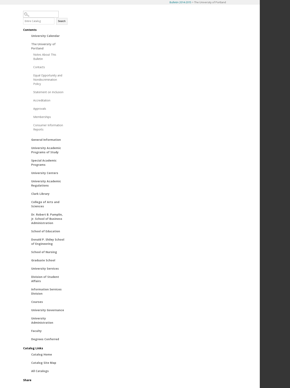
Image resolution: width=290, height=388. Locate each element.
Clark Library (40, 194)
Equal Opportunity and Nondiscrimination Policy (47, 79)
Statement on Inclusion (48, 92)
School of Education (45, 231)
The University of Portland (43, 46)
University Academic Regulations (46, 183)
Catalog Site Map (43, 363)
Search (62, 21)
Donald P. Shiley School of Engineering (47, 242)
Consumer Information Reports (48, 127)
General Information (46, 140)
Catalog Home (41, 354)
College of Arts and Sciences (45, 204)
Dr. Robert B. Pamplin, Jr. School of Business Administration (47, 219)
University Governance (47, 310)
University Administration (42, 320)
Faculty (36, 331)
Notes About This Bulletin (44, 57)
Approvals (39, 109)
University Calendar (45, 36)
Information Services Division (46, 291)
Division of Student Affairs (45, 279)
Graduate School (43, 260)
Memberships (42, 117)
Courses (37, 302)
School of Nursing (44, 252)
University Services (45, 268)
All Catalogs (40, 371)
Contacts (39, 67)
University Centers (44, 173)
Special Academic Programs (44, 163)
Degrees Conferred (45, 339)
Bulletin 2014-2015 (180, 2)
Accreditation (41, 100)
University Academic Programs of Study (46, 150)
